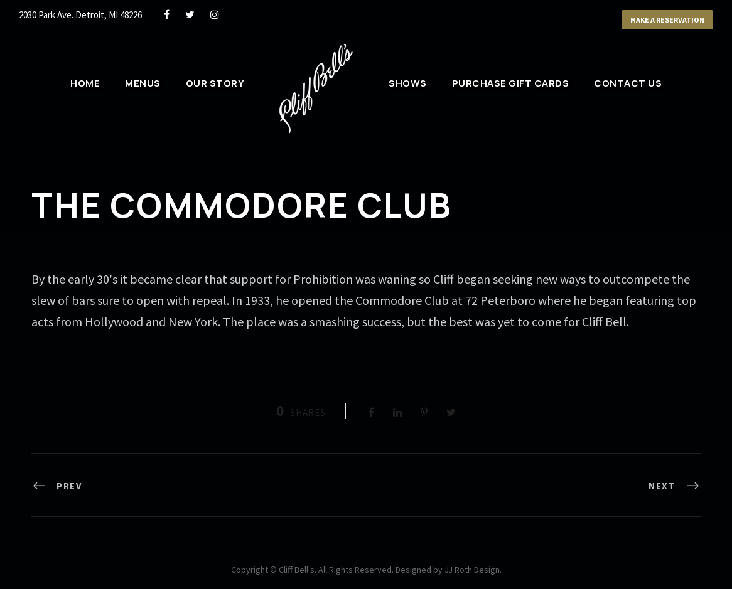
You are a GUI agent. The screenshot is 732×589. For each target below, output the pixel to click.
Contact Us (628, 83)
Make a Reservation (667, 19)
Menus (143, 83)
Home (85, 83)
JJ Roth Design (472, 569)
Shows (408, 83)
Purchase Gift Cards (510, 83)
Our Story (215, 83)
